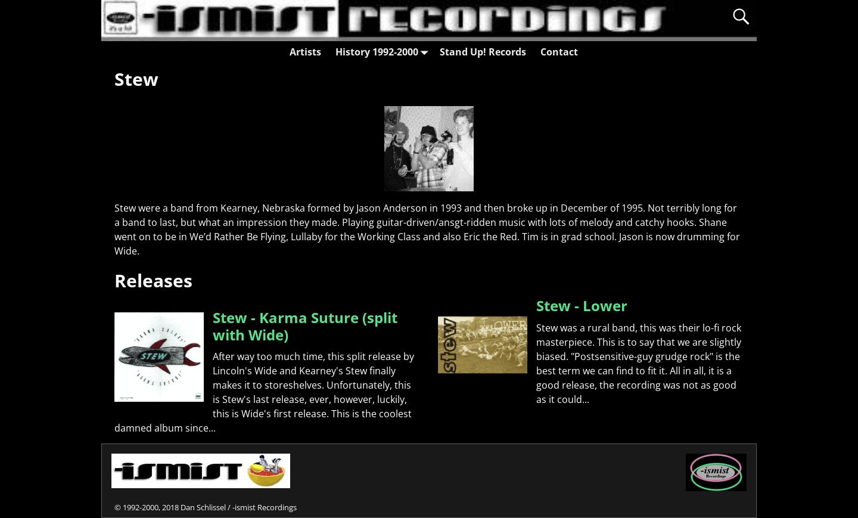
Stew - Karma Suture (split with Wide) (305, 326)
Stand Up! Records (483, 51)
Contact (559, 51)
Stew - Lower (581, 305)
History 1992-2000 (384, 51)
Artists (305, 51)
